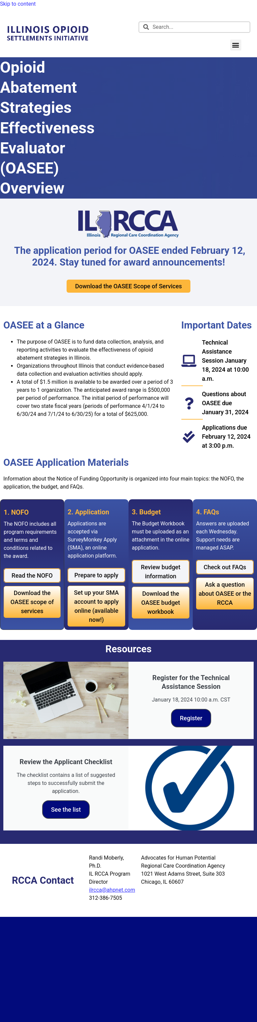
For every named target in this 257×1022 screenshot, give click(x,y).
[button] (235, 45)
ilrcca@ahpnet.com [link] (112, 890)
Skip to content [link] (18, 4)
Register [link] (191, 718)
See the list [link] (66, 809)
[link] (48, 41)
